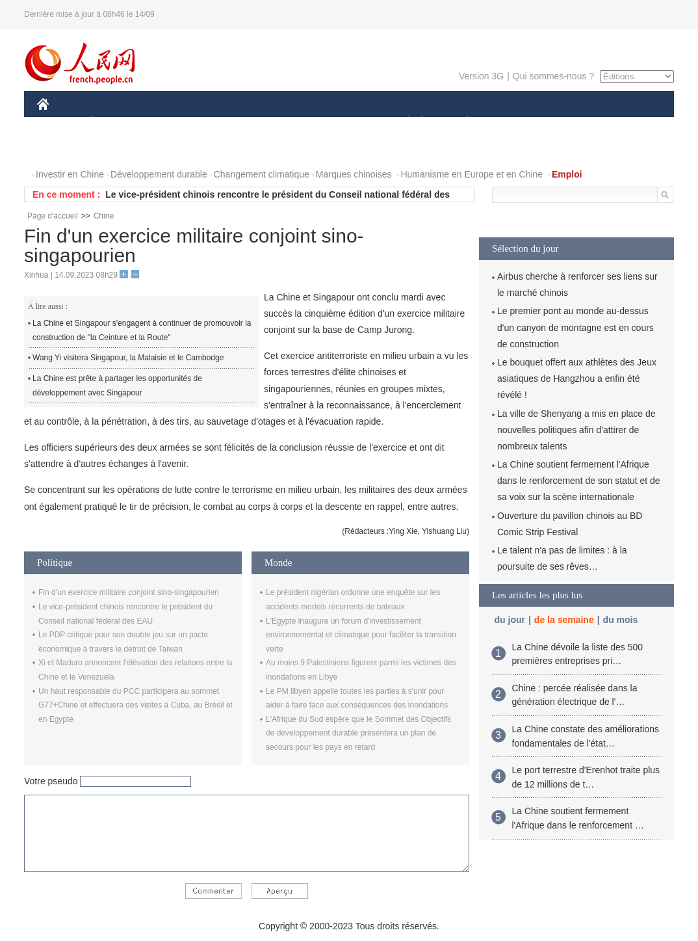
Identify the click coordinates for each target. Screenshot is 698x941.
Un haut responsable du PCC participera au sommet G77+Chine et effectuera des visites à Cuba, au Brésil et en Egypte (135, 705)
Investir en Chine (70, 174)
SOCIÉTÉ (402, 122)
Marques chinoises (354, 174)
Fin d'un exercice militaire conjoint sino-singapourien (128, 592)
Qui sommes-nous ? (553, 76)
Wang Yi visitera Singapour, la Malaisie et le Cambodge (128, 357)
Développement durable (158, 174)
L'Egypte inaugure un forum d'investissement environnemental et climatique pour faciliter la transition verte (361, 635)
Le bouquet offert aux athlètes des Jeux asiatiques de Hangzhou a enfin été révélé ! (576, 378)
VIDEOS (116, 148)
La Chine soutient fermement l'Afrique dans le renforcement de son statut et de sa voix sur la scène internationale (578, 480)
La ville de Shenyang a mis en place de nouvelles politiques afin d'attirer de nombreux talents (576, 429)
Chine (104, 215)
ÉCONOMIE (115, 122)
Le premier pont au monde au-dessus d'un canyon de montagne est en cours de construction (575, 327)
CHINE (59, 122)
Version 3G (481, 76)
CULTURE (345, 122)
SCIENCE (287, 122)
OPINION (629, 122)
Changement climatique (261, 174)
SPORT (512, 122)
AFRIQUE (229, 122)
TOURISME (568, 122)
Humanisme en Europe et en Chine (471, 174)
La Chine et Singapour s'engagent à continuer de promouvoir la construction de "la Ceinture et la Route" (142, 330)
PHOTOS (64, 148)
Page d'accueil (52, 215)
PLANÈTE (460, 122)
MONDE (175, 122)
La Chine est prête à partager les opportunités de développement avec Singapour (117, 385)
